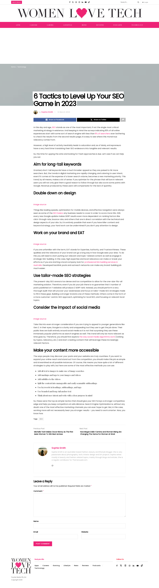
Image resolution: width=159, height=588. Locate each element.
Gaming (50, 25)
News (84, 25)
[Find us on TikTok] (89, 2)
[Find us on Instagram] (79, 2)
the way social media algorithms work (97, 337)
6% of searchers (102, 134)
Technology (137, 25)
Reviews (100, 25)
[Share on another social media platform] (123, 120)
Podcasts (117, 25)
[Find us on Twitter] (73, 2)
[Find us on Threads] (76, 2)
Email (35, 533)
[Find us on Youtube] (86, 2)
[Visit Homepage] (79, 13)
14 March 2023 (63, 112)
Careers (33, 25)
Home (13, 67)
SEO (54, 128)
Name (36, 523)
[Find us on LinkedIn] (82, 2)
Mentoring (16, 2)
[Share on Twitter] (98, 120)
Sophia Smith (47, 112)
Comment (38, 492)
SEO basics (58, 213)
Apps (18, 25)
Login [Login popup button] (145, 2)
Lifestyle (67, 25)
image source (39, 205)
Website (84, 533)
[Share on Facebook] (54, 120)
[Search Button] (137, 2)
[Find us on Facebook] (69, 2)
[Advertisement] (80, 46)
